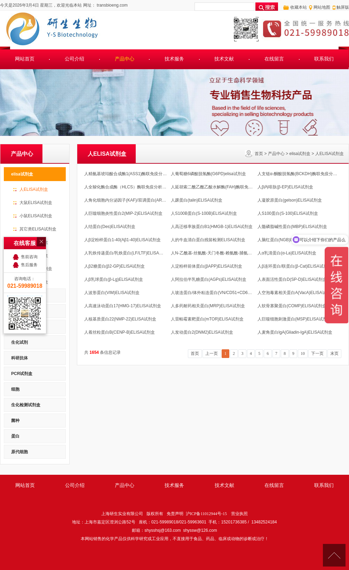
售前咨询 (29, 238)
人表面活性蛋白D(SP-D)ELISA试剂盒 (292, 279)
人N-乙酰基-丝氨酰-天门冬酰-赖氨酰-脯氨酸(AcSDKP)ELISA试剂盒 (233, 253)
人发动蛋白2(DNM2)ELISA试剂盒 (202, 332)
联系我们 (324, 59)
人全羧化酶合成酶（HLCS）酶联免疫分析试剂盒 (129, 187)
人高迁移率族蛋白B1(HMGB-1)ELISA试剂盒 (212, 226)
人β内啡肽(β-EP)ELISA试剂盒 (285, 187)
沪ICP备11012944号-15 (206, 513)
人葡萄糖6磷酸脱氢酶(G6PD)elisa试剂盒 (208, 173)
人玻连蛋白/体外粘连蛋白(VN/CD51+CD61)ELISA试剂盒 (223, 292)
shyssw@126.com (200, 530)
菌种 (15, 420)
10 (303, 353)
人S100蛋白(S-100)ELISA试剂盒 (287, 213)
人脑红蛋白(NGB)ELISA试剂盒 (286, 239)
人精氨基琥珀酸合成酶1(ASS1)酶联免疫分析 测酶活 (132, 173)
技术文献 (224, 59)
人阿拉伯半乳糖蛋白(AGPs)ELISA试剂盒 (208, 279)
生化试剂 (19, 342)
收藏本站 (298, 7)
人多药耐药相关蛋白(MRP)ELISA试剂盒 (208, 305)
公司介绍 (74, 59)
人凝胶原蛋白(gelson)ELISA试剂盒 (289, 200)
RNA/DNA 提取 (25, 326)
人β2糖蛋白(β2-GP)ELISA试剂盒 (114, 266)
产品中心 (124, 59)
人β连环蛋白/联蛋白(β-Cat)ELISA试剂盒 (294, 266)
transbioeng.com (112, 5)
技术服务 (174, 59)
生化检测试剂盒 (25, 404)
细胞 (15, 389)
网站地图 (322, 7)
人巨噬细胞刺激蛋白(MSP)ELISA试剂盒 (294, 319)
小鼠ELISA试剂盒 (35, 215)
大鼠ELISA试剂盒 (35, 202)
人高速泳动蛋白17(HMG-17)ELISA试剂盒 (122, 305)
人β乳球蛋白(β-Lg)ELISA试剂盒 (113, 279)
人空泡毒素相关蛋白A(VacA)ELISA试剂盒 (296, 292)
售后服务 (29, 246)
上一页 (211, 353)
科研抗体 (19, 358)
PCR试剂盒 (21, 373)
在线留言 (274, 59)
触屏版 (342, 7)
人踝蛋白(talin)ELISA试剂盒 (196, 200)
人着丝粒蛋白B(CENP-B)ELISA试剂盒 (119, 332)
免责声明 (175, 513)
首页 (259, 153)
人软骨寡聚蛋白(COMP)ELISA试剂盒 (291, 305)
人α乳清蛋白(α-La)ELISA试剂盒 (286, 253)
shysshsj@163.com (162, 530)
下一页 (317, 353)
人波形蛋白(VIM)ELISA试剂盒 (112, 292)
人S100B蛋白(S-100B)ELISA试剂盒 (204, 213)
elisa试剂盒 (300, 153)
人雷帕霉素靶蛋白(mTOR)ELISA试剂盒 (207, 319)
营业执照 (239, 513)
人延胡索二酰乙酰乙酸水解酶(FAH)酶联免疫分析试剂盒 (222, 187)
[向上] (334, 555)
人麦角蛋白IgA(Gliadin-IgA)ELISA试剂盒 (294, 332)
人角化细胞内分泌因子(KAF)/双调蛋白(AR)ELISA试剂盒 (136, 200)
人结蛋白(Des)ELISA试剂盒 (109, 226)
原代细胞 (19, 451)
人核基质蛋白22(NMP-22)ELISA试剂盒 (120, 319)
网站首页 (24, 59)
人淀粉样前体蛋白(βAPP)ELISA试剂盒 (206, 266)
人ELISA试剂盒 (329, 153)
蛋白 (15, 436)
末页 (334, 353)
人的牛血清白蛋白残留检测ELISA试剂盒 (208, 239)
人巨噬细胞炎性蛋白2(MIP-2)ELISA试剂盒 (123, 213)
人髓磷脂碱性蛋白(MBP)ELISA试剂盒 (292, 226)
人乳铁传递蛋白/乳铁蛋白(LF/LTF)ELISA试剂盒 (128, 253)
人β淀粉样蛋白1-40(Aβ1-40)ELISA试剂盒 (122, 239)
